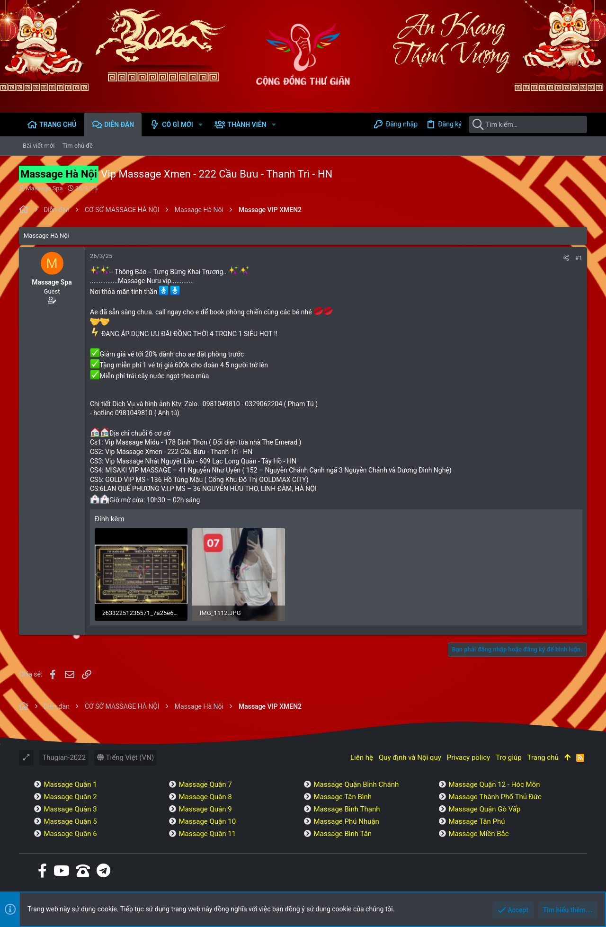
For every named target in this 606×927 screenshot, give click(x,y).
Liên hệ (361, 757)
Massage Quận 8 (205, 797)
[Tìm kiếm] (528, 124)
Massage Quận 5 (70, 821)
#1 (578, 257)
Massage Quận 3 (70, 809)
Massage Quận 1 (70, 784)
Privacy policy (468, 757)
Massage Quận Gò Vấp (484, 809)
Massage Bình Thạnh (346, 809)
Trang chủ (543, 757)
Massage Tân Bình (342, 797)
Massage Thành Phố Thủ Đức (494, 797)
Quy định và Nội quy (410, 757)
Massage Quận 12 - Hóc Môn (494, 784)
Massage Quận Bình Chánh (356, 784)
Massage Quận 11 (207, 833)
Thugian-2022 (64, 757)
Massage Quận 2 (70, 797)
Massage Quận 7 (205, 784)
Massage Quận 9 (205, 809)
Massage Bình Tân (342, 833)
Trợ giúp (508, 757)
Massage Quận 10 (207, 821)
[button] (200, 124)
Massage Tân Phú (476, 821)
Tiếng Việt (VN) (125, 757)
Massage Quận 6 (70, 833)
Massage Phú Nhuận (346, 821)
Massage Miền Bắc (478, 833)
